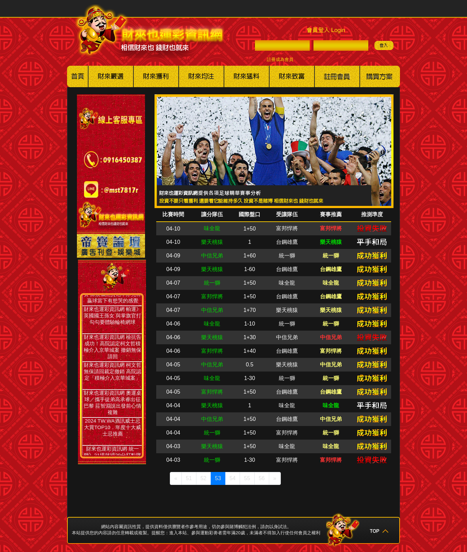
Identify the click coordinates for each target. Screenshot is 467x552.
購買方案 (380, 76)
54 (232, 478)
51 (189, 478)
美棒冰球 (201, 76)
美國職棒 (110, 76)
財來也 (292, 76)
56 (262, 478)
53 (218, 478)
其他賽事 (246, 76)
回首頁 (77, 76)
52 (203, 478)
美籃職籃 (156, 76)
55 (247, 478)
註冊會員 (337, 76)
